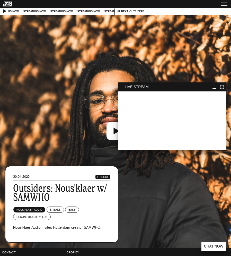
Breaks (55, 209)
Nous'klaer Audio (29, 209)
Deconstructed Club (31, 217)
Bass (72, 209)
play (172, 121)
